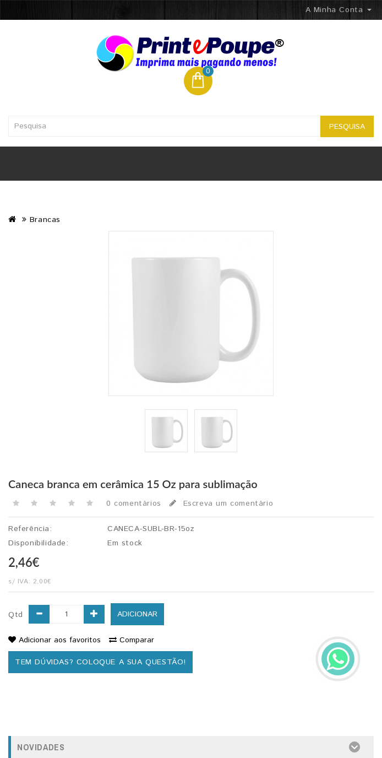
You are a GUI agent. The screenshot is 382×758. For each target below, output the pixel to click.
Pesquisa (347, 126)
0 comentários (133, 503)
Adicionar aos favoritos (54, 640)
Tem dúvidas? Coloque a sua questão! (100, 662)
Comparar (131, 640)
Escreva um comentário (221, 503)
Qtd (15, 614)
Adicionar (137, 614)
